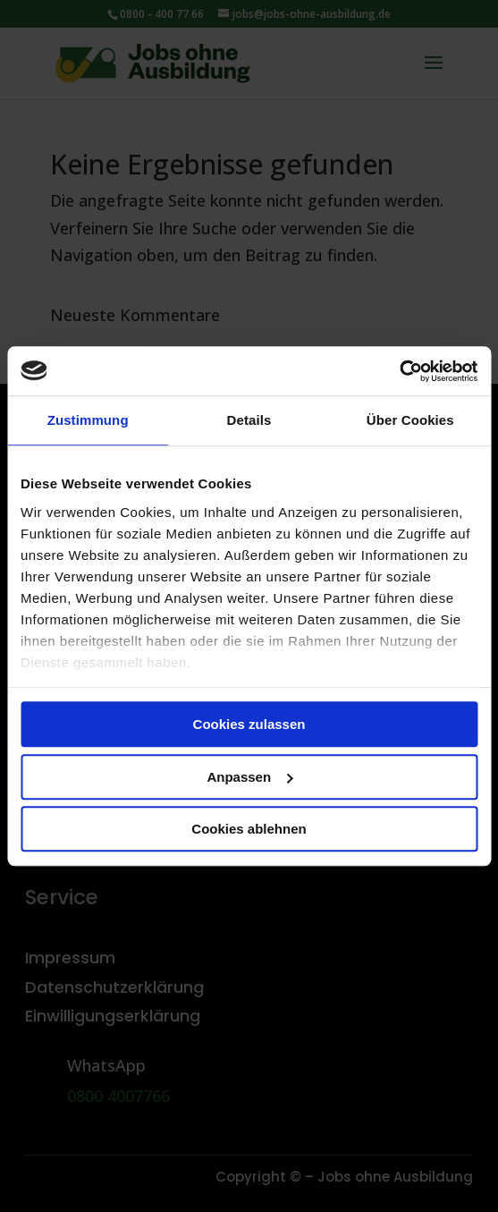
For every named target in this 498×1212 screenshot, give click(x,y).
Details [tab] (249, 420)
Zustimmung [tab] (88, 420)
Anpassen (249, 776)
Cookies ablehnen (248, 828)
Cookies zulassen (249, 724)
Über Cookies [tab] (410, 420)
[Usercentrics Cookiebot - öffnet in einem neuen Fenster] (399, 371)
